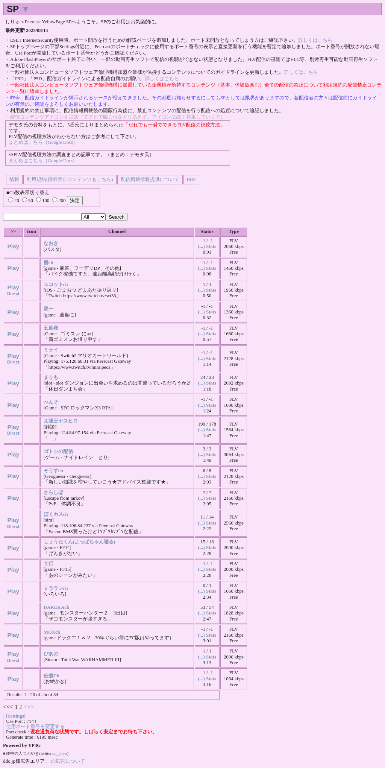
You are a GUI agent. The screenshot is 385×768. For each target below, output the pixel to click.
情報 (14, 179)
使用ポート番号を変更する (35, 726)
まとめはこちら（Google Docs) (41, 142)
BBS (191, 179)
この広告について (65, 761)
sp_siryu (60, 753)
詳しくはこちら (315, 40)
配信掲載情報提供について (150, 179)
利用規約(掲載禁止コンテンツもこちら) (70, 179)
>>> (29, 707)
